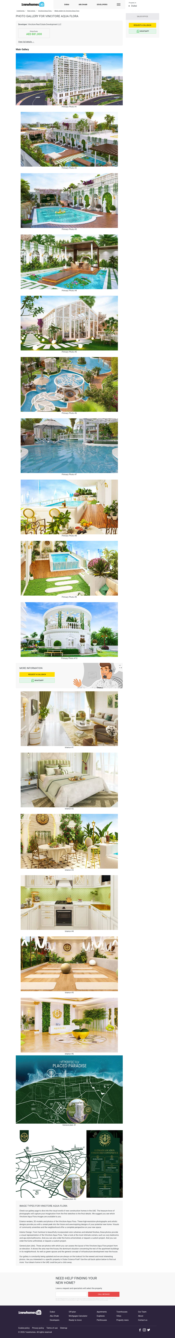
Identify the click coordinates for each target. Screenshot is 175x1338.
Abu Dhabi (83, 4)
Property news (122, 1320)
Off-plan (72, 1312)
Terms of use (52, 1328)
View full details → (26, 42)
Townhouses (121, 1312)
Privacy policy (38, 1328)
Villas (118, 1316)
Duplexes (101, 1316)
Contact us (142, 1320)
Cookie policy (24, 1328)
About (140, 1316)
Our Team (142, 1312)
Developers (102, 4)
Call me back (104, 1294)
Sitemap (63, 1328)
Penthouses (102, 1320)
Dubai (66, 4)
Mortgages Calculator (78, 1316)
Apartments (102, 1312)
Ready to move (75, 1320)
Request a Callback (37, 674)
